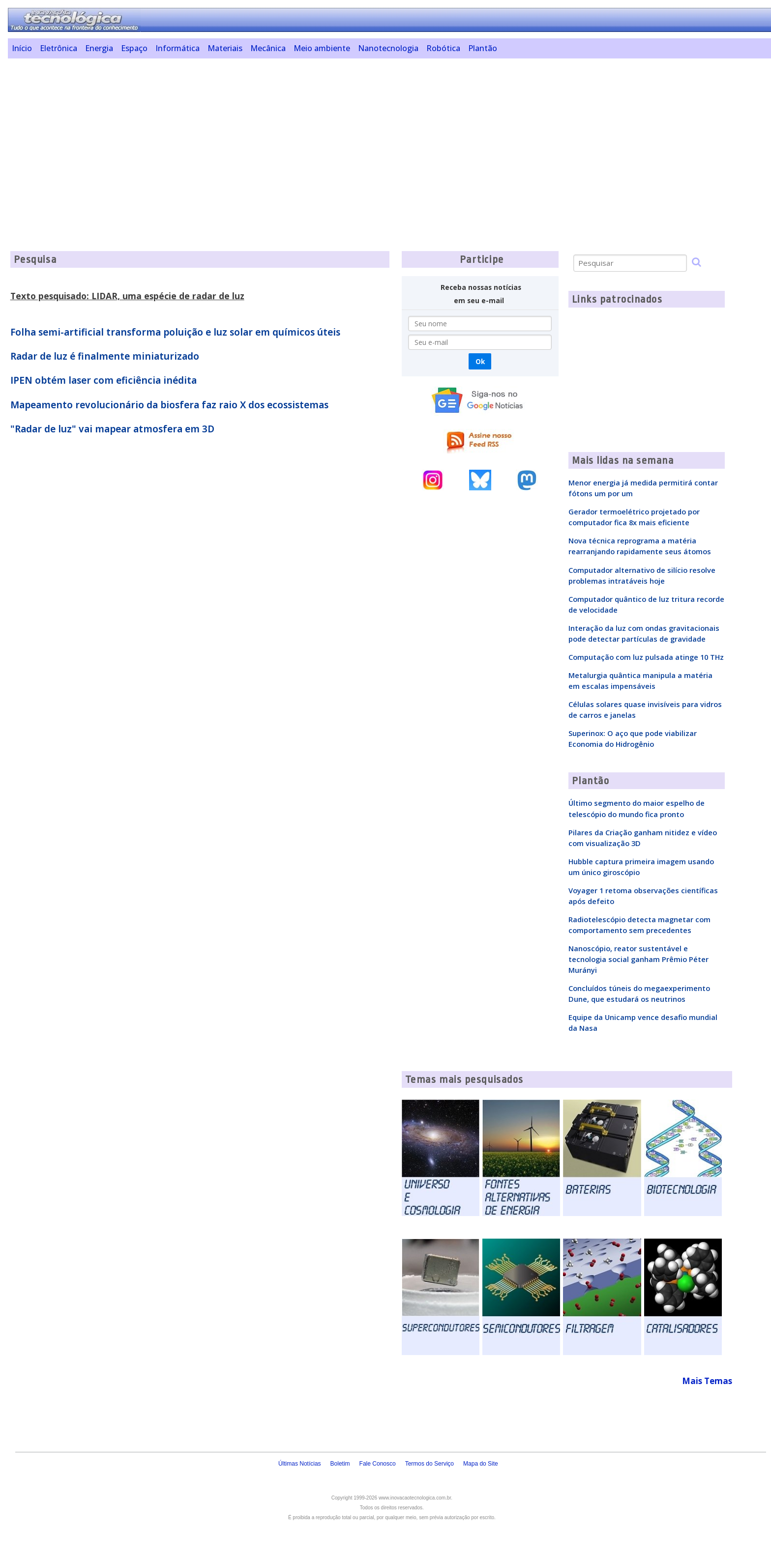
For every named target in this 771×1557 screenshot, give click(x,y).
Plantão (482, 48)
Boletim (340, 1463)
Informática (177, 48)
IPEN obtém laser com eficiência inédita (103, 380)
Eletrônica (58, 48)
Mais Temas (707, 1381)
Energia (99, 48)
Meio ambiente (322, 48)
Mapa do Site (480, 1463)
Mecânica (268, 48)
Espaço (134, 48)
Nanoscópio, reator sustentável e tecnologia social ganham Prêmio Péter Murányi (638, 959)
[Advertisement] (310, 134)
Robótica (443, 48)
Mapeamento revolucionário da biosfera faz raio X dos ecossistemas (169, 404)
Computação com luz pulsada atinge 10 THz (646, 657)
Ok (480, 361)
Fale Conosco (377, 1463)
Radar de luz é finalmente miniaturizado (104, 356)
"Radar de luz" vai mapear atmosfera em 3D (112, 429)
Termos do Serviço (429, 1463)
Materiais (225, 48)
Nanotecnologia (388, 48)
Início (22, 48)
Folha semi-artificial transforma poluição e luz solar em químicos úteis (175, 332)
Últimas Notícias (299, 1463)
